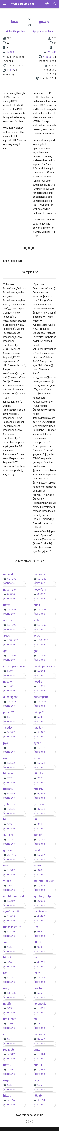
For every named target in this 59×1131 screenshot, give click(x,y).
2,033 (11, 916)
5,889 (11, 793)
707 (9, 778)
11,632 (11, 993)
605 (9, 947)
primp (7, 712)
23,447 (51, 52)
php (10, 31)
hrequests (9, 1018)
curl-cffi (8, 834)
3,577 (11, 1054)
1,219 (11, 901)
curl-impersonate (14, 666)
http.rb (7, 1095)
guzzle (44, 22)
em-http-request (13, 896)
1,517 (11, 870)
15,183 (11, 609)
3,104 (11, 1100)
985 (9, 824)
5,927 (11, 732)
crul (5, 1034)
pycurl (7, 743)
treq (5, 942)
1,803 (11, 1070)
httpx (6, 605)
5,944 (11, 671)
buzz (15, 22)
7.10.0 (47, 57)
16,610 (11, 701)
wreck (7, 880)
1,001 (11, 1024)
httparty (8, 788)
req (5, 972)
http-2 (7, 957)
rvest (6, 865)
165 (9, 1085)
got (5, 651)
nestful (7, 1003)
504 (9, 717)
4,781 (11, 978)
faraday (8, 727)
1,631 (11, 686)
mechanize (10, 926)
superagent (10, 697)
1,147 (11, 747)
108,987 (12, 640)
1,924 (10, 52)
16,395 (11, 625)
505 (9, 1008)
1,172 (11, 763)
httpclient (9, 773)
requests (9, 574)
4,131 (11, 809)
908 (9, 962)
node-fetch (10, 589)
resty (6, 988)
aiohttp (7, 620)
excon (7, 758)
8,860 (11, 594)
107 (9, 1039)
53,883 (11, 579)
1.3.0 (10, 70)
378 (9, 886)
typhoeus (9, 804)
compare (9, 583)
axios (6, 635)
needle (7, 681)
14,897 (11, 655)
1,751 (11, 839)
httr (5, 819)
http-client (20, 31)
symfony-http (11, 911)
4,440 (11, 932)
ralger (6, 1080)
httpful (7, 1064)
